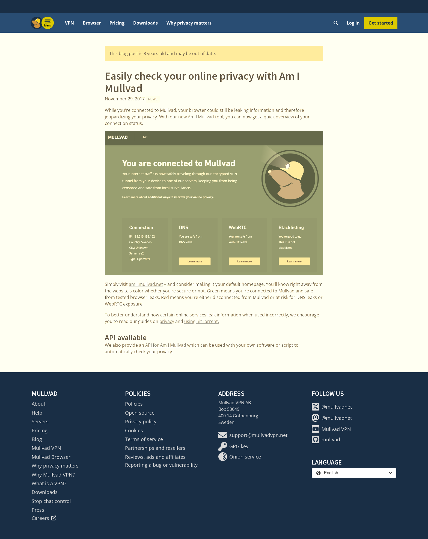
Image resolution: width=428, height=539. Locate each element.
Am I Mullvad (201, 117)
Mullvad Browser (51, 457)
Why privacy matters (189, 23)
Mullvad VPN (46, 448)
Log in (353, 23)
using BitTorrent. (201, 321)
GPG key (233, 446)
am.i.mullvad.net (146, 284)
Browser (92, 23)
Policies (134, 403)
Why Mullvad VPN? (53, 474)
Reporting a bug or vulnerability (161, 465)
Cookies (134, 430)
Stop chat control (51, 501)
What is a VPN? (49, 483)
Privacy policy (140, 421)
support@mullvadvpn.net (252, 435)
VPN (69, 23)
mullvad (326, 439)
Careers (44, 518)
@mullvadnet (332, 406)
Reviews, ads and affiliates (155, 457)
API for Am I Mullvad (165, 345)
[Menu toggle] (47, 23)
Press (38, 510)
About (38, 403)
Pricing (116, 23)
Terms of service (144, 439)
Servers (40, 421)
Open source (139, 412)
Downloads (145, 23)
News (152, 99)
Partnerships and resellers (155, 448)
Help (37, 412)
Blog (37, 439)
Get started (380, 23)
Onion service (239, 456)
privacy (166, 321)
